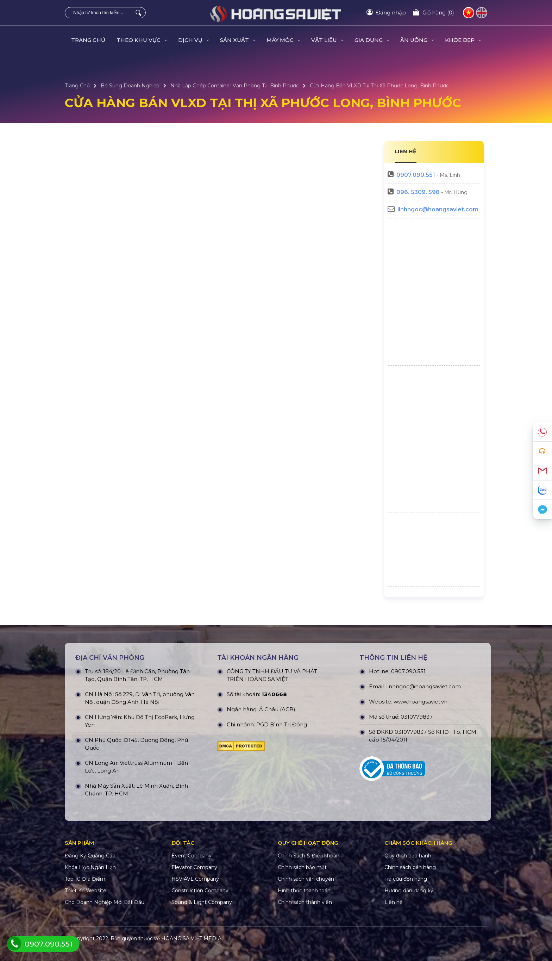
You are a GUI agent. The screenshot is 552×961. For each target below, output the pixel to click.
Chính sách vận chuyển (306, 879)
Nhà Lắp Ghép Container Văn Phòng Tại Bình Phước (234, 85)
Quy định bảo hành (407, 855)
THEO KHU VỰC (142, 40)
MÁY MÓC (283, 40)
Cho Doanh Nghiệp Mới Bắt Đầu (104, 902)
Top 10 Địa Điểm (85, 879)
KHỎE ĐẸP (463, 40)
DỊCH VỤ (193, 40)
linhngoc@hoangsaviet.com (437, 209)
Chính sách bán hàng (410, 867)
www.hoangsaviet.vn (420, 701)
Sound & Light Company (201, 902)
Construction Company (199, 890)
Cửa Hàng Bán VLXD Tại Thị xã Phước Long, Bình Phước (379, 85)
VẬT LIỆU (327, 40)
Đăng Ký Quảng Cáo (90, 855)
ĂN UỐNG (417, 40)
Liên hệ (393, 902)
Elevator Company (194, 867)
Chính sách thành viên (305, 902)
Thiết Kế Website (85, 890)
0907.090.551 (415, 175)
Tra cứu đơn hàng (405, 879)
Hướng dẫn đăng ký (408, 890)
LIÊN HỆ (405, 151)
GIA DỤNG (372, 40)
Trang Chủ (88, 40)
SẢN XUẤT (237, 40)
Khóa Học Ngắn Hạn (90, 867)
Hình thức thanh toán (304, 890)
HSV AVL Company (195, 879)
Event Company (191, 855)
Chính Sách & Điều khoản (308, 855)
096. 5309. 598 (418, 192)
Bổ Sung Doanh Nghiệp (130, 85)
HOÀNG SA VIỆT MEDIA (191, 938)
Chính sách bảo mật (302, 867)
